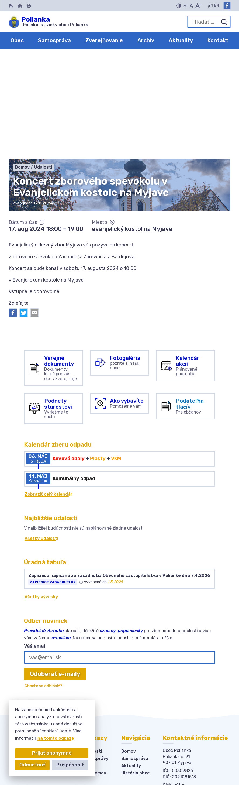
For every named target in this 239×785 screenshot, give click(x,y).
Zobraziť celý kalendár (48, 391)
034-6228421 (178, 690)
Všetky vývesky (41, 494)
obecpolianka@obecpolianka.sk (196, 696)
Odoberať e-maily (55, 571)
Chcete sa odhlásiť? (43, 583)
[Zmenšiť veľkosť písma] (185, 5)
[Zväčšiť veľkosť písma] (198, 5)
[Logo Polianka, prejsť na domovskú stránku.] (48, 22)
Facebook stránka (182, 702)
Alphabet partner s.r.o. (190, 756)
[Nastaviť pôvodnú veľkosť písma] (191, 5)
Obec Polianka (200, 763)
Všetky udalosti (41, 435)
